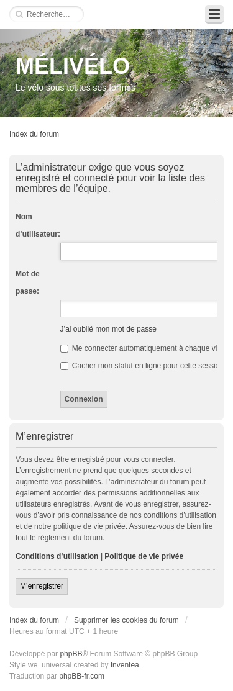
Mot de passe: (28, 282)
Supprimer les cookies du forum (126, 620)
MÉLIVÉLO (73, 66)
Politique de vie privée (143, 556)
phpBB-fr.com (81, 676)
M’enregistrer (41, 586)
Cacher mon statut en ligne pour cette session (142, 365)
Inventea (125, 665)
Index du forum (34, 134)
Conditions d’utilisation (57, 556)
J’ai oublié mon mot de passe (108, 329)
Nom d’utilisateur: (38, 225)
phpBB (71, 653)
